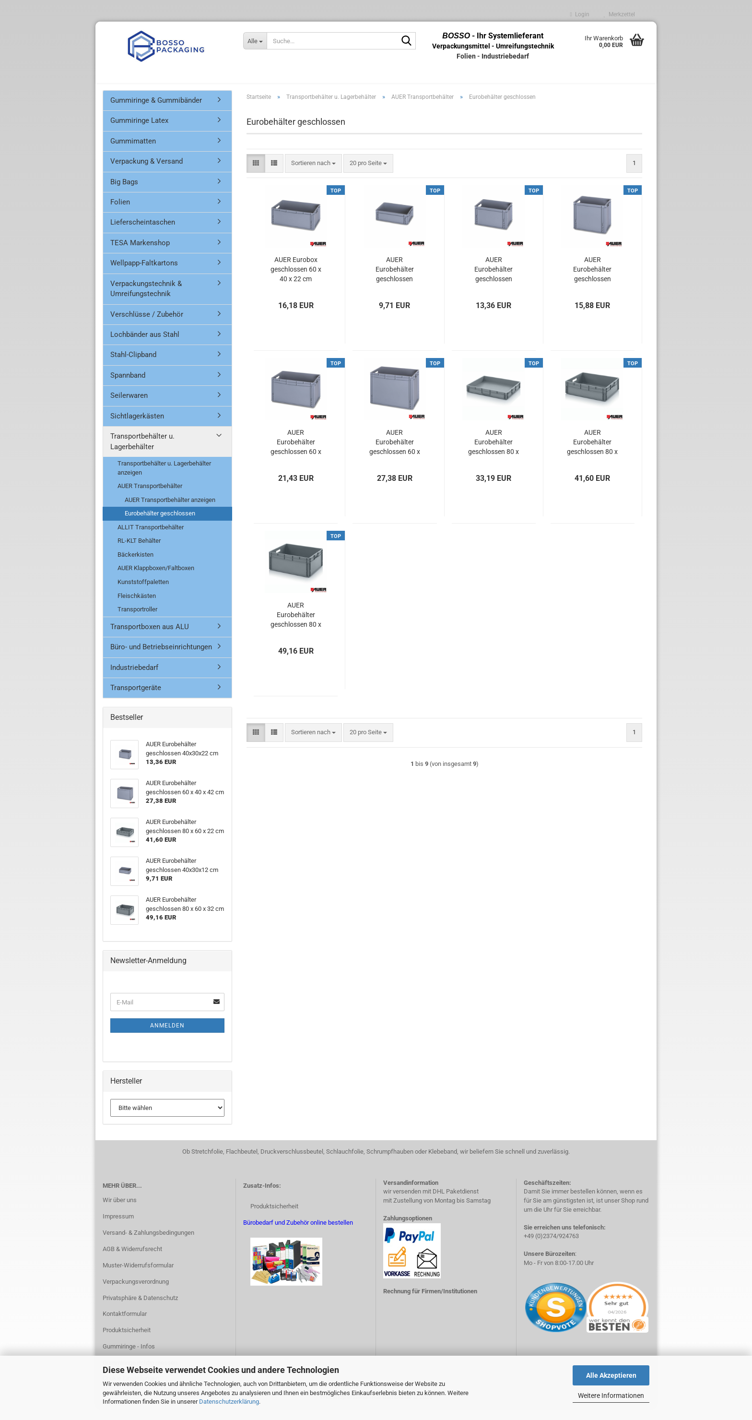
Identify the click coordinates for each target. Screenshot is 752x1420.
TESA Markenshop (140, 253)
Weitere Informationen (611, 1395)
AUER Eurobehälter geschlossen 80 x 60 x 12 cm (493, 453)
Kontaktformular (125, 1324)
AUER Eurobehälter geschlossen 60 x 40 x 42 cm (394, 453)
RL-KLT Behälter (139, 551)
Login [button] (579, 14)
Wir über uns (120, 1210)
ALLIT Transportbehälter (151, 537)
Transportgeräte (135, 698)
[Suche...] (255, 40)
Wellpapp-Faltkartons (144, 273)
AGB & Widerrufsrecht (132, 1259)
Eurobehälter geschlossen (160, 523)
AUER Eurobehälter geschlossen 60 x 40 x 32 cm (295, 453)
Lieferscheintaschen (142, 233)
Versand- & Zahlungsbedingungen (148, 1243)
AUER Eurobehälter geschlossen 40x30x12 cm (395, 280)
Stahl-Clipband (133, 365)
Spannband (127, 386)
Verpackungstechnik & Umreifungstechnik (146, 299)
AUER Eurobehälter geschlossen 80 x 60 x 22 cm (592, 453)
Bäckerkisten (135, 565)
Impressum (118, 1226)
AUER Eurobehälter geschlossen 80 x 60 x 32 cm (295, 626)
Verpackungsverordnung (136, 1292)
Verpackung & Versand (146, 171)
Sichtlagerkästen (137, 426)
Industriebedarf (134, 678)
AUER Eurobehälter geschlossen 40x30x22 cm (493, 280)
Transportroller (137, 619)
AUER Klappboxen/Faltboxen (156, 579)
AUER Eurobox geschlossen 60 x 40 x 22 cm (295, 279)
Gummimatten (133, 151)
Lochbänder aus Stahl (144, 345)
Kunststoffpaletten (143, 592)
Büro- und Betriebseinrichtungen (161, 657)
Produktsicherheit (127, 1340)
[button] (256, 174)
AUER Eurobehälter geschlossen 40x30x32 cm (592, 280)
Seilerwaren (129, 406)
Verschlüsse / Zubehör (146, 325)
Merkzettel (619, 14)
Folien (120, 212)
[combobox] (313, 174)
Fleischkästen (137, 606)
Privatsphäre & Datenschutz (140, 1308)
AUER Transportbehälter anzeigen (170, 510)
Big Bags (124, 192)
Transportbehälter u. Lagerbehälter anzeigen (164, 478)
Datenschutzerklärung (229, 1401)
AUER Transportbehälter (150, 496)
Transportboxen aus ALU (149, 637)
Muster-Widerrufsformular (138, 1275)
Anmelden (167, 1036)
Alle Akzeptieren (611, 1375)
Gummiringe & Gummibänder (156, 111)
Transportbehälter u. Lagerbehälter (142, 451)
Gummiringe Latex (139, 131)
